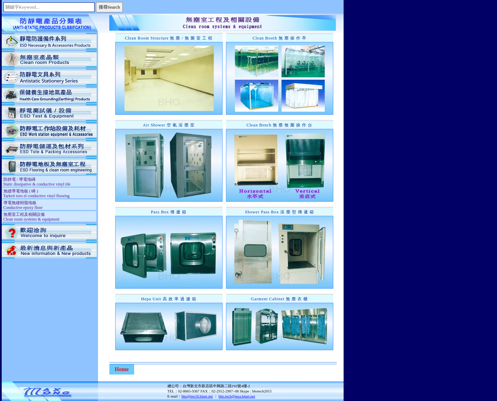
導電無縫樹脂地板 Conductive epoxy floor (23, 205)
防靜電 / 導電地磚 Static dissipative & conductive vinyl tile (37, 182)
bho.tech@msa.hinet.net (236, 396)
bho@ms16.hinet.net (197, 396)
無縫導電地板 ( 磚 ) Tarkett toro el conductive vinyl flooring (36, 193)
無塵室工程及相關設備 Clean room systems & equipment (31, 217)
